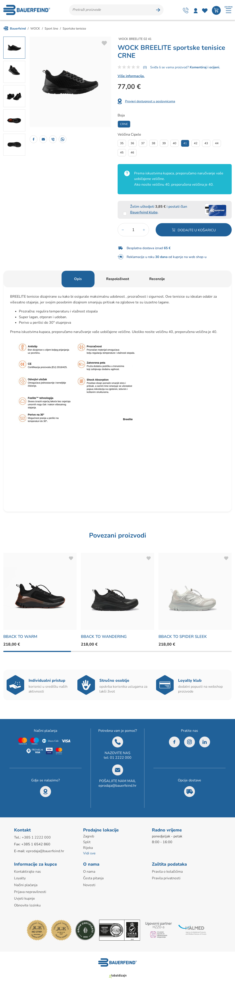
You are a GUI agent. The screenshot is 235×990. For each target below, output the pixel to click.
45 (122, 153)
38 (153, 143)
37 (143, 143)
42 (195, 143)
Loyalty (20, 878)
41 (185, 143)
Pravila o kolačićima (167, 871)
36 (132, 143)
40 (174, 143)
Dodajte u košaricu (197, 230)
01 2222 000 (120, 757)
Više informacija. (131, 76)
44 (217, 143)
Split (87, 842)
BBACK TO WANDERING (104, 636)
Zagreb (88, 836)
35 (122, 143)
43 (206, 143)
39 (164, 143)
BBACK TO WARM (20, 636)
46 (132, 153)
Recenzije (157, 278)
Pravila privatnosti (166, 878)
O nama (89, 871)
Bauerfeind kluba (144, 212)
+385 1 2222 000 (36, 837)
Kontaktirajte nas (27, 871)
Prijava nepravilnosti (30, 891)
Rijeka (88, 847)
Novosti (89, 885)
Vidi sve (89, 853)
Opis (78, 278)
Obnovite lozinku (27, 905)
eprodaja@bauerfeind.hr (117, 785)
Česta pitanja (93, 878)
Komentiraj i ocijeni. (204, 67)
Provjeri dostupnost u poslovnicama (150, 101)
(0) (145, 67)
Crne (124, 124)
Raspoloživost (117, 278)
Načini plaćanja (25, 885)
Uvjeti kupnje (24, 898)
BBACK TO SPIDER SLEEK (182, 636)
